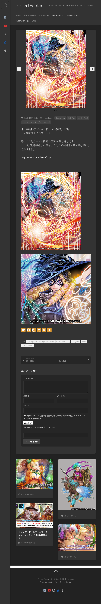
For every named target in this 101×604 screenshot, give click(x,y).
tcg (68, 341)
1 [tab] (54, 110)
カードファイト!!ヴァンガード (36, 122)
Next (92, 69)
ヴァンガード (27, 345)
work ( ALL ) (83, 117)
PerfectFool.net (30, 5)
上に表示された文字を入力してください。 (40, 427)
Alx (70, 582)
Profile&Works (30, 15)
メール (61, 396)
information (44, 15)
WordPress (54, 582)
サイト (26, 405)
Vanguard (75, 341)
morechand (47, 117)
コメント (28, 378)
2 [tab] (56, 110)
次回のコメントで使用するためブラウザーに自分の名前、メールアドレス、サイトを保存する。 (54, 417)
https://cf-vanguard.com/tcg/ (36, 157)
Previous (19, 69)
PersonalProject (74, 15)
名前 (26, 396)
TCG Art (71, 117)
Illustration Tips (22, 20)
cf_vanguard (32, 341)
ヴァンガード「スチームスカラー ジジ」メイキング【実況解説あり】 (33, 535)
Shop (34, 20)
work (84, 341)
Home (18, 15)
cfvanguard (43, 341)
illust (52, 341)
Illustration (57, 15)
